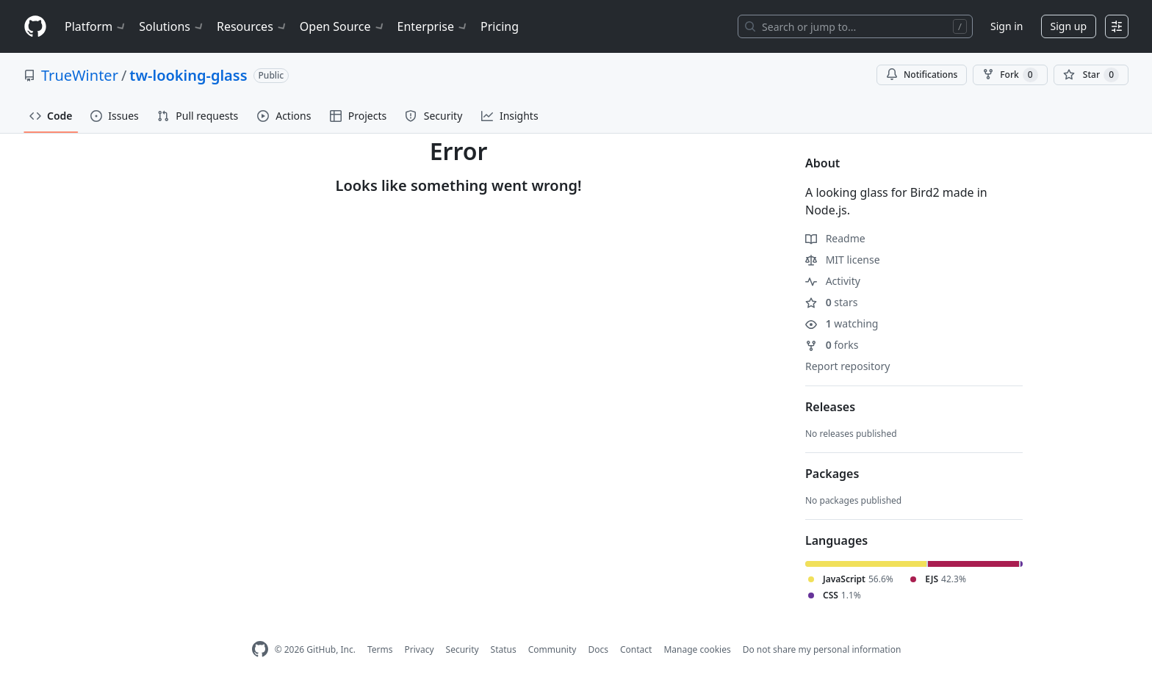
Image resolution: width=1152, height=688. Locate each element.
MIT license (842, 260)
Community (552, 649)
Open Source (343, 26)
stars (831, 302)
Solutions (172, 26)
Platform (96, 26)
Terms (380, 649)
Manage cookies (696, 649)
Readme (835, 238)
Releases (830, 407)
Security (462, 649)
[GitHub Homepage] (260, 649)
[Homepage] (35, 27)
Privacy (419, 649)
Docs (598, 649)
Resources (252, 26)
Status (503, 649)
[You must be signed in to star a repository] (1091, 75)
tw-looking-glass (188, 75)
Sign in (1006, 26)
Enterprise (433, 26)
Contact (636, 649)
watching (841, 323)
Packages (832, 474)
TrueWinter (79, 75)
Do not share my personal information (822, 649)
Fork (1009, 75)
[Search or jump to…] (855, 26)
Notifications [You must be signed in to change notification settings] (921, 74)
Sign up (1069, 26)
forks (832, 345)
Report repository (847, 366)
